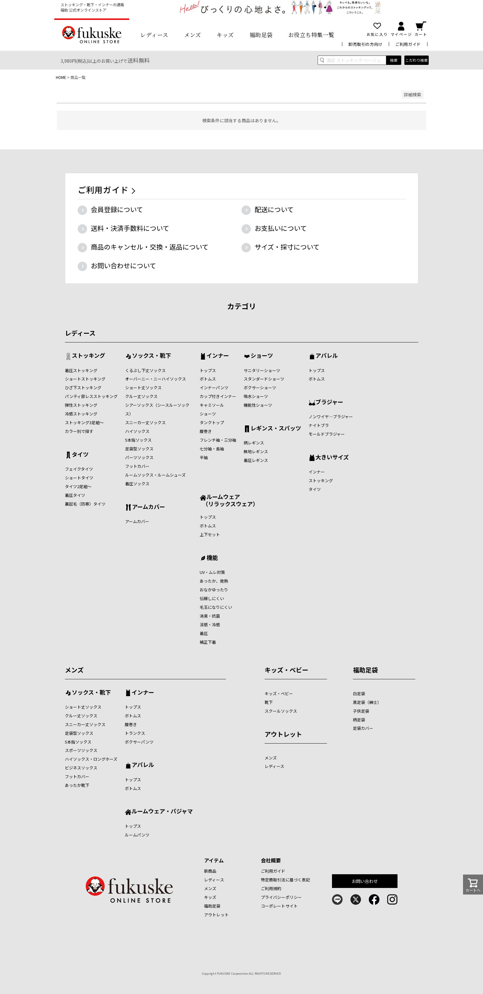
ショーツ (208, 414)
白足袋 (359, 693)
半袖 (204, 457)
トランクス (135, 733)
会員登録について (117, 209)
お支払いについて (281, 228)
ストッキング (88, 355)
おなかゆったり (214, 590)
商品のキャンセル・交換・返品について (149, 246)
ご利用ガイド (408, 44)
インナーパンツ (214, 387)
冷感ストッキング (81, 414)
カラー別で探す (79, 431)
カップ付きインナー (218, 396)
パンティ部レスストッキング (91, 396)
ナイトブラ (319, 425)
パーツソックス (139, 457)
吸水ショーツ (256, 396)
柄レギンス (254, 443)
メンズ (192, 35)
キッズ (225, 35)
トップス (208, 370)
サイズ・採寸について (287, 246)
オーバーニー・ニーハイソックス (155, 379)
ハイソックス (137, 431)
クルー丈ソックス (141, 396)
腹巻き (206, 431)
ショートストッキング (85, 379)
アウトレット (283, 734)
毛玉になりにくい (216, 607)
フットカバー (137, 466)
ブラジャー (329, 402)
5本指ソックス (138, 440)
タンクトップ (212, 422)
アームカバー (148, 507)
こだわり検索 (416, 60)
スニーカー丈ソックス (145, 422)
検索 (394, 60)
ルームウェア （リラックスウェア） (229, 500)
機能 (212, 558)
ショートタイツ (79, 478)
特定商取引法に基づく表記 (285, 880)
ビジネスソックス (81, 768)
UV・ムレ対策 (212, 572)
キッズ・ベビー (286, 669)
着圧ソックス (137, 484)
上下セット (210, 534)
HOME (61, 77)
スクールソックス (281, 711)
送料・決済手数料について (130, 228)
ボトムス (208, 379)
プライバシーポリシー (281, 897)
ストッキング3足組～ (84, 422)
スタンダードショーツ (264, 379)
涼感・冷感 (210, 625)
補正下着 (208, 642)
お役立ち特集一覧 (311, 35)
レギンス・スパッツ (276, 428)
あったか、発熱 (214, 581)
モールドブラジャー (327, 434)
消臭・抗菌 (210, 616)
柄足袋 (359, 720)
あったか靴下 (77, 785)
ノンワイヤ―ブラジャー (331, 416)
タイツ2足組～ (78, 486)
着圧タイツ (75, 495)
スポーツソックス (81, 750)
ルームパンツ (137, 835)
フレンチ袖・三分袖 (218, 440)
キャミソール (212, 405)
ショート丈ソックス (143, 387)
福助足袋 (261, 35)
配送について (274, 209)
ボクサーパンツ (139, 742)
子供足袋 (361, 711)
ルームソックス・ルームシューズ (155, 475)
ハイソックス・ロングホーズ (91, 759)
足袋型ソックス (139, 449)
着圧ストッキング (81, 370)
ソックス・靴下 (151, 355)
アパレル (326, 355)
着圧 (204, 633)
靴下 (269, 702)
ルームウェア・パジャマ (162, 811)
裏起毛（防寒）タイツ (85, 504)
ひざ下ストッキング (83, 387)
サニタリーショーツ (262, 370)
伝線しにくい (212, 598)
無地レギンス (256, 451)
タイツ (80, 454)
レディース (154, 35)
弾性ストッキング (81, 405)
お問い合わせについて (123, 265)
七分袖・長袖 (212, 449)
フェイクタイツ (79, 469)
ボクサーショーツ (260, 387)
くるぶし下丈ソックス (145, 370)
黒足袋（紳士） (367, 702)
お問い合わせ (365, 881)
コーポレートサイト (279, 906)
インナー (218, 355)
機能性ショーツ (258, 405)
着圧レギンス (256, 460)
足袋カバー (363, 728)
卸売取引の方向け (366, 44)
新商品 (210, 871)
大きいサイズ (332, 457)
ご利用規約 (271, 888)
